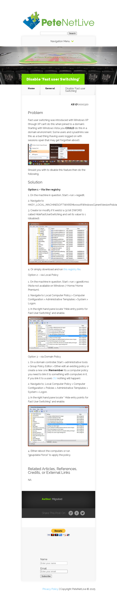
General (50, 88)
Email (43, 568)
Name (43, 559)
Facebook (76, 513)
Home (31, 88)
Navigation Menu (60, 41)
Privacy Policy (50, 589)
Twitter (82, 513)
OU (55, 378)
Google (70, 513)
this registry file (71, 269)
